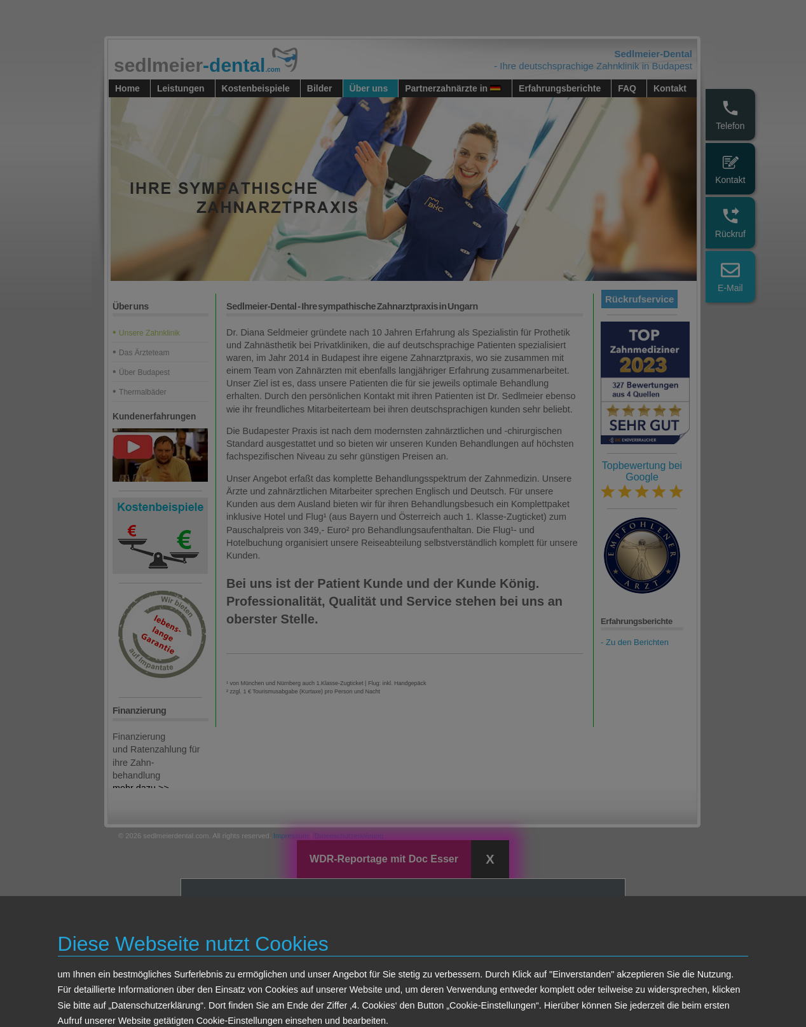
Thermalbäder (143, 392)
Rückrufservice (639, 299)
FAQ (627, 88)
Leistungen (181, 88)
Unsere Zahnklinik (149, 333)
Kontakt (730, 169)
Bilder (319, 88)
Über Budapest (144, 372)
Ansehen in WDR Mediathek (461, 989)
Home (127, 88)
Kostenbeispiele (256, 88)
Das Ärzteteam (144, 352)
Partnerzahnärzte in (453, 88)
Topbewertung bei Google (642, 480)
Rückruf (730, 223)
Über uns (369, 88)
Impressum (290, 836)
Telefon (730, 115)
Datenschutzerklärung (348, 836)
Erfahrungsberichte (560, 88)
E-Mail (730, 277)
